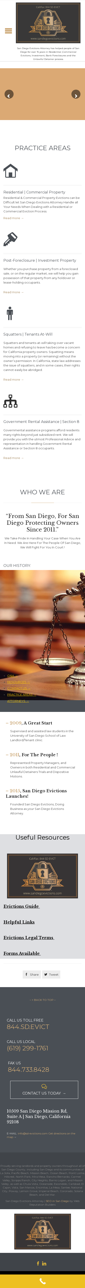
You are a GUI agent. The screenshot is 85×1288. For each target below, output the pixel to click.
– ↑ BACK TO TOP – (43, 1000)
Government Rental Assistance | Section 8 (41, 422)
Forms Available (22, 953)
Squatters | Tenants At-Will (28, 334)
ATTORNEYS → (18, 701)
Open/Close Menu (8, 31)
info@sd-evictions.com (33, 1133)
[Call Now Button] (42, 1281)
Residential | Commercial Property (34, 192)
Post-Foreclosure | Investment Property (39, 260)
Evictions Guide (21, 906)
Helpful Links (19, 922)
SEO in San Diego (57, 1201)
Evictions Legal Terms (28, 937)
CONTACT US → (19, 688)
